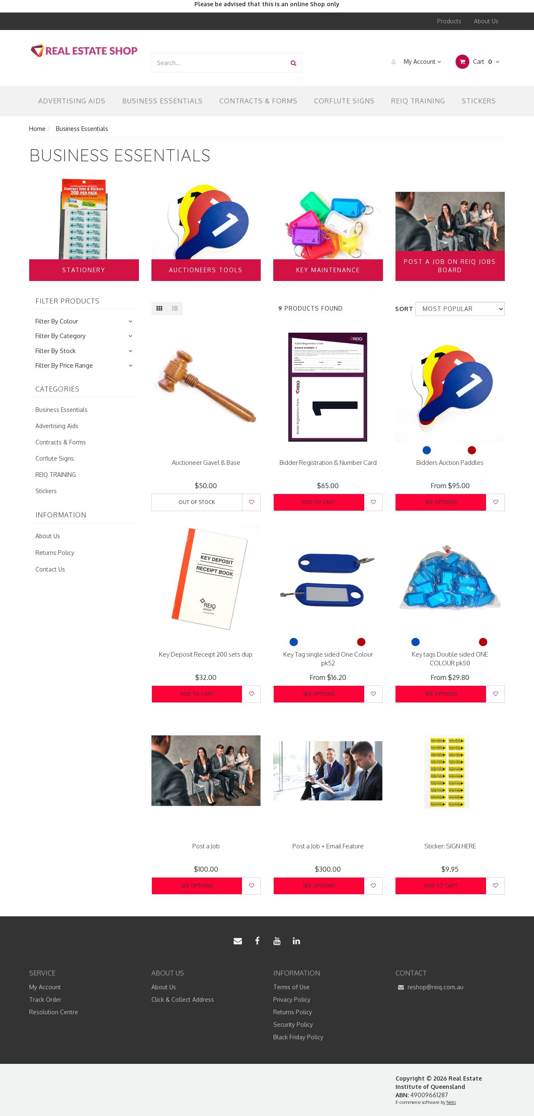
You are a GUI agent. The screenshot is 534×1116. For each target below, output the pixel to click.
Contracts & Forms (258, 101)
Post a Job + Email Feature (328, 846)
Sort (402, 308)
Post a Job (206, 846)
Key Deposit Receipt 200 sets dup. (206, 654)
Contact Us (50, 569)
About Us (486, 21)
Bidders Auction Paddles (450, 462)
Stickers (479, 101)
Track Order (45, 999)
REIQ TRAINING (418, 101)
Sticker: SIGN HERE (450, 846)
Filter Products (67, 301)
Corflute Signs (344, 101)
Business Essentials (162, 101)
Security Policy (293, 1024)
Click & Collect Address (182, 999)
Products (449, 21)
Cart (477, 62)
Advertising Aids (72, 101)
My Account (414, 62)
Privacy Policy (291, 999)
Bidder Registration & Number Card (328, 462)
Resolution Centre (53, 1012)
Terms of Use (291, 987)
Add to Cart (318, 502)
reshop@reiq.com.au (429, 987)
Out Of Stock (197, 502)
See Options (441, 502)
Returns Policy (54, 552)
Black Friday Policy (298, 1037)
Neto (451, 1102)
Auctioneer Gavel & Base (206, 462)
